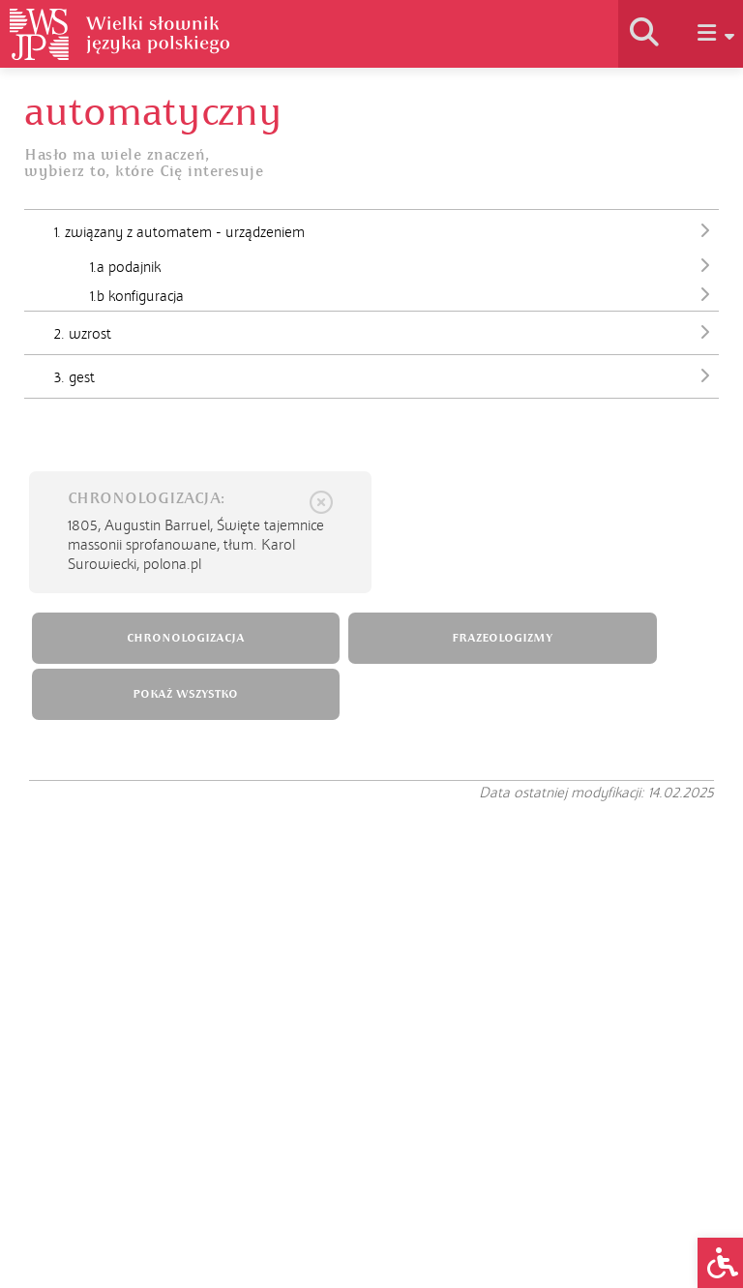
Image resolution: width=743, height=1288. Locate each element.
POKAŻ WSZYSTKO (185, 694)
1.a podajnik (404, 267)
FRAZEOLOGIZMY (502, 638)
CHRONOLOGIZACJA (186, 638)
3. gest (386, 375)
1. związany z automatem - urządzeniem (386, 230)
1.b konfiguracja (404, 296)
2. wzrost (386, 332)
